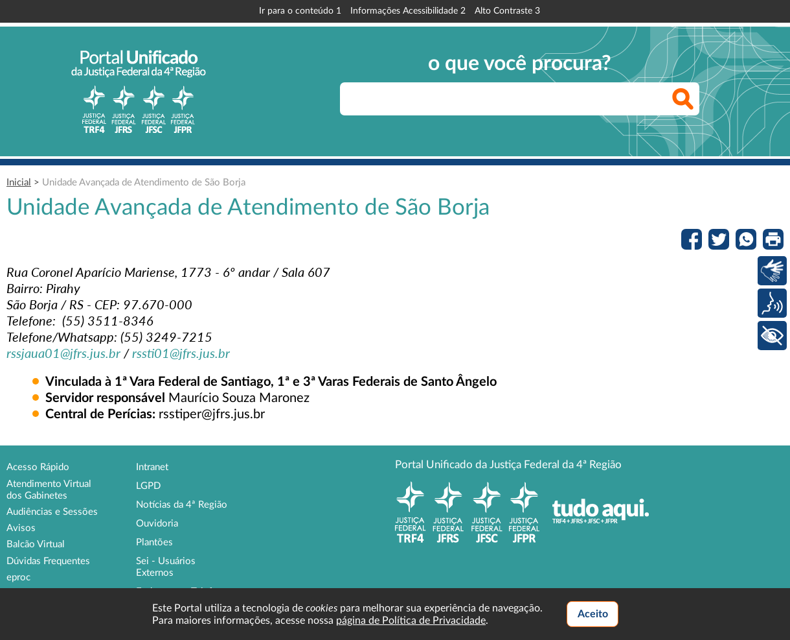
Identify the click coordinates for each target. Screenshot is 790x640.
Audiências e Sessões (52, 512)
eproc (18, 577)
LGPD (148, 486)
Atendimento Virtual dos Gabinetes (48, 490)
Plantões (154, 542)
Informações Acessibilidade (408, 11)
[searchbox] (519, 98)
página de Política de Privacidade (411, 620)
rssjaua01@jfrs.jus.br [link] (63, 353)
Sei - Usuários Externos (166, 567)
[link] (63, 353)
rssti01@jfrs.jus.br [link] (181, 353)
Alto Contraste (507, 11)
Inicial (18, 182)
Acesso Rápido (37, 467)
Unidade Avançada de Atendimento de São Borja (143, 182)
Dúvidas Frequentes (48, 561)
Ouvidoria (157, 523)
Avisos (21, 528)
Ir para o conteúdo (300, 11)
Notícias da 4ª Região (181, 505)
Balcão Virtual (35, 544)
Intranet (152, 467)
